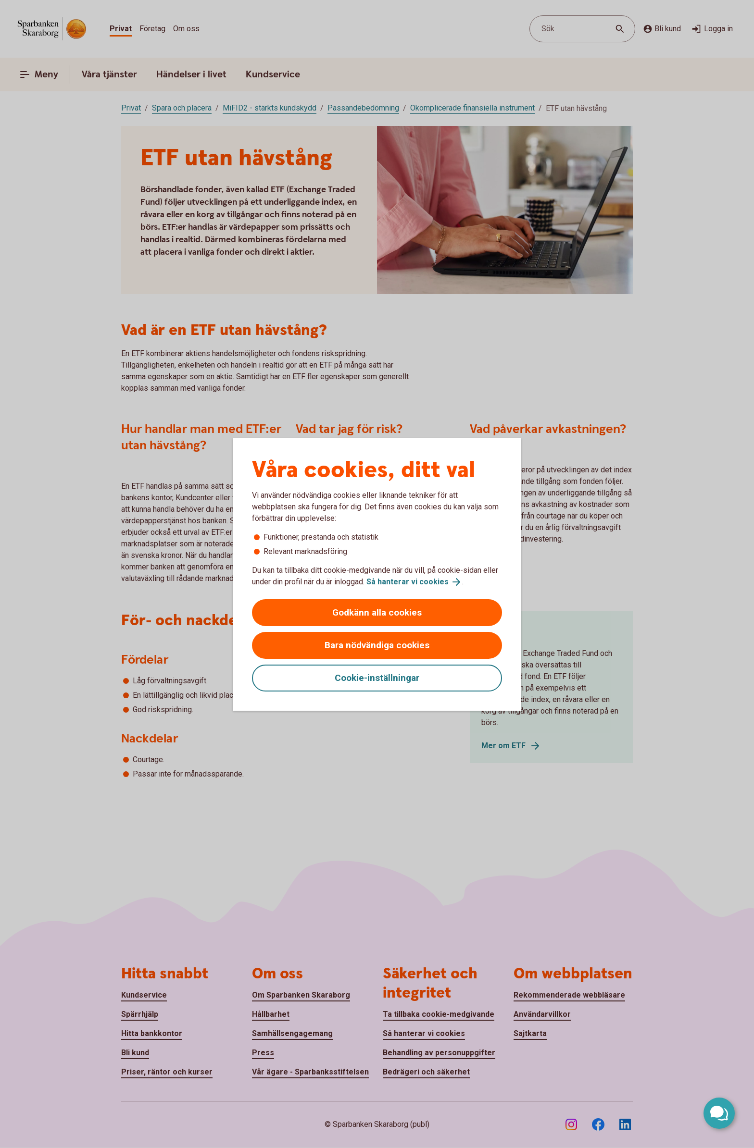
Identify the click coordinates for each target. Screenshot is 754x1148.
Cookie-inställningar (377, 677)
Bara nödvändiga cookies (377, 645)
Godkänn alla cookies (377, 612)
